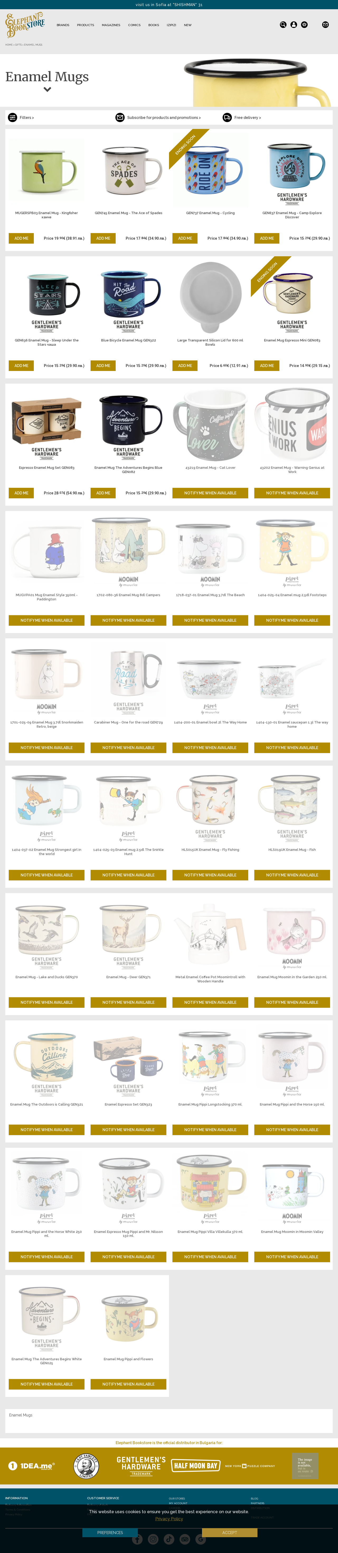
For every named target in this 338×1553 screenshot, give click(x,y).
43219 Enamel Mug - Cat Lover (210, 468)
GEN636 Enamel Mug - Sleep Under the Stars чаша (47, 342)
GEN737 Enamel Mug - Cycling (210, 213)
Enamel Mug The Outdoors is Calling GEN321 (46, 1104)
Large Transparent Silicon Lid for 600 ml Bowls (210, 342)
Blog (254, 1498)
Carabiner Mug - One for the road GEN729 (128, 722)
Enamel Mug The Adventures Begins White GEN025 (47, 1361)
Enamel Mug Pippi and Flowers (128, 1359)
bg (315, 23)
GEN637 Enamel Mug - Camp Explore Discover (292, 215)
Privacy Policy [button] (169, 1518)
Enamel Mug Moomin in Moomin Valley (292, 1232)
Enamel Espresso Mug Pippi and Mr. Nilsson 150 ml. (128, 1234)
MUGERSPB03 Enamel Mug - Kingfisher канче (46, 215)
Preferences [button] (110, 1532)
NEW (188, 25)
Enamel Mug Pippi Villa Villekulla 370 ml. (210, 1232)
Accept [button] (229, 1532)
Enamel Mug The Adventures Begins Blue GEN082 (128, 470)
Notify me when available (210, 493)
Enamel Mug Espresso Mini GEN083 (292, 340)
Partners (257, 1503)
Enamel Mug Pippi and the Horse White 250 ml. (46, 1234)
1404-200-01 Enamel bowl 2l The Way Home (210, 722)
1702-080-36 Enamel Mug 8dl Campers (128, 595)
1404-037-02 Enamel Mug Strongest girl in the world (46, 852)
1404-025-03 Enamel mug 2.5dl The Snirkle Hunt (128, 852)
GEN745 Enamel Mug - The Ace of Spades (128, 213)
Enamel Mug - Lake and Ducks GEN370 (47, 977)
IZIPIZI (171, 25)
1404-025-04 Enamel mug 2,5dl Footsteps (292, 595)
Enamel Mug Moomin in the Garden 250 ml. (292, 977)
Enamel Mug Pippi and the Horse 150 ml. (292, 1104)
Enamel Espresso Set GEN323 (128, 1104)
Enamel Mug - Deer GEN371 (128, 977)
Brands (63, 25)
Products (85, 25)
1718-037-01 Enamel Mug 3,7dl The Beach (210, 595)
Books (153, 25)
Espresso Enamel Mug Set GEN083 (46, 468)
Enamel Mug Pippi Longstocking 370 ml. (210, 1104)
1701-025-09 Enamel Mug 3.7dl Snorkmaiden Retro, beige (46, 724)
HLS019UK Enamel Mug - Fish (292, 850)
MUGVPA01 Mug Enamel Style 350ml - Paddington (47, 597)
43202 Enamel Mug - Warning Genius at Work (292, 470)
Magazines (111, 25)
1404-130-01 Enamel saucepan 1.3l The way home (292, 724)
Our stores (177, 1498)
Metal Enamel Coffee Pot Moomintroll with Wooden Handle (210, 979)
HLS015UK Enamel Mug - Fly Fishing (210, 850)
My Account (178, 1503)
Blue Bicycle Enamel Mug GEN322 (128, 340)
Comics (134, 25)
